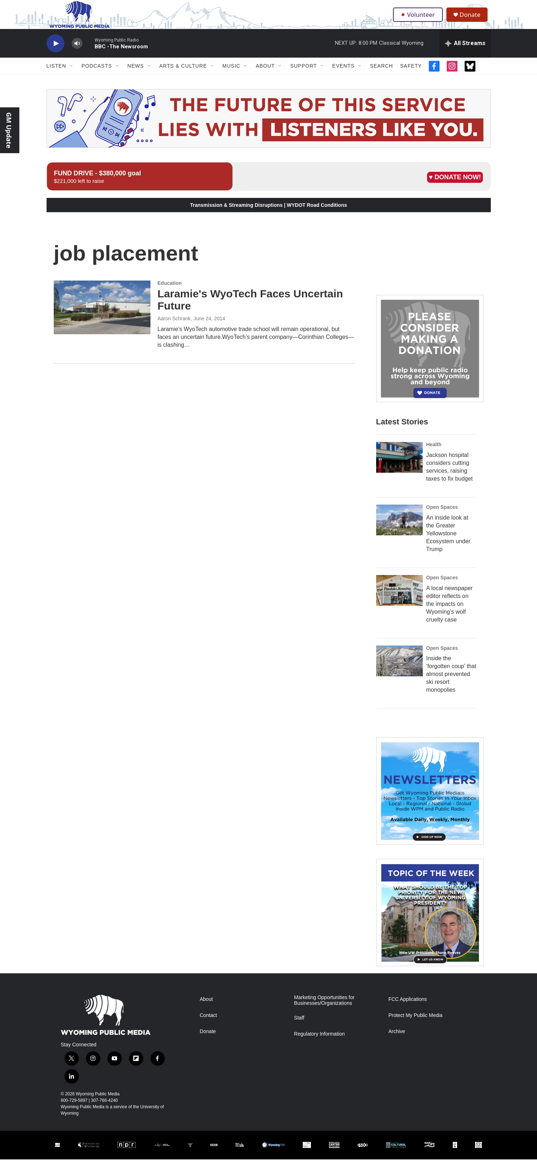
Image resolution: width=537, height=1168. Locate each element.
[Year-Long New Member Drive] (430, 357)
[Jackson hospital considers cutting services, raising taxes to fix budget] (399, 466)
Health (434, 453)
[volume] (77, 52)
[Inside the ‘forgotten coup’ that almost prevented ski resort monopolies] (399, 669)
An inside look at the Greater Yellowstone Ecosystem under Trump (448, 541)
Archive (396, 1040)
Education (170, 292)
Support (303, 74)
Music (231, 74)
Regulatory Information (319, 1042)
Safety (411, 74)
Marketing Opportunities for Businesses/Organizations (324, 1008)
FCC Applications (407, 1008)
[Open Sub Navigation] (72, 74)
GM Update (9, 130)
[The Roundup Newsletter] (430, 799)
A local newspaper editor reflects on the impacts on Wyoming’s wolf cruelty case (449, 612)
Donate (472, 19)
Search (381, 74)
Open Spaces (442, 516)
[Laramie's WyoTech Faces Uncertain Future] (102, 316)
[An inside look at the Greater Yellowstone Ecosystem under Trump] (399, 528)
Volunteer (418, 18)
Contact (208, 1024)
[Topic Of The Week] (430, 921)
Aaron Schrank (174, 327)
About (265, 74)
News (136, 74)
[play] (55, 52)
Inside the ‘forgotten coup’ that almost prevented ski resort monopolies (451, 682)
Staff (299, 1026)
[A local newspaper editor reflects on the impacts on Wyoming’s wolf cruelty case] (399, 598)
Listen (56, 74)
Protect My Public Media (415, 1024)
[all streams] (465, 52)
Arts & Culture (183, 74)
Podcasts (97, 74)
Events (343, 74)
